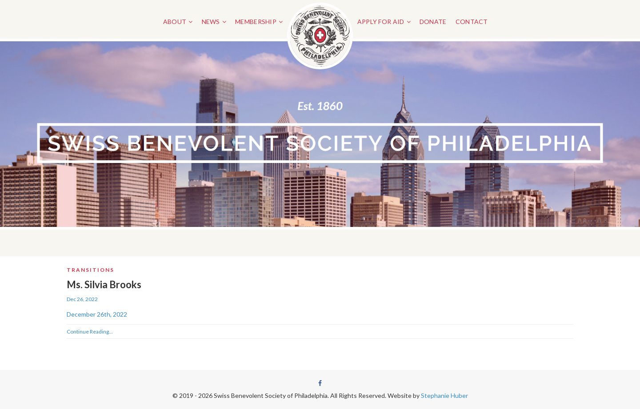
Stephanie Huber (444, 395)
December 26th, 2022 (97, 314)
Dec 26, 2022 (82, 299)
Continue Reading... (90, 331)
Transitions (90, 269)
